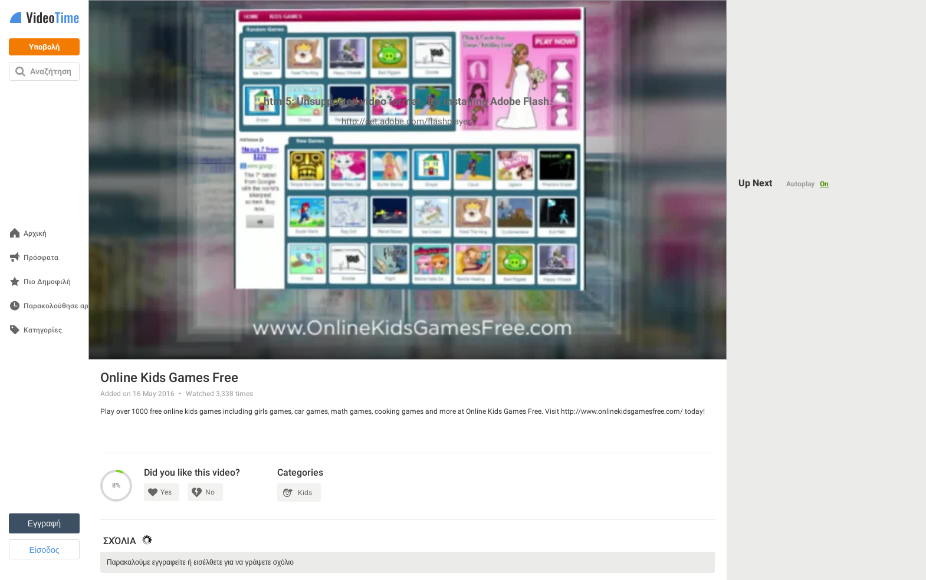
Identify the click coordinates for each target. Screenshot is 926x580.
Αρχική (35, 234)
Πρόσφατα (41, 258)
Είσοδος (44, 550)
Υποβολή (44, 46)
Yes (166, 492)
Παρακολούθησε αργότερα (68, 306)
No (210, 492)
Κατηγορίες (43, 330)
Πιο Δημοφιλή (47, 282)
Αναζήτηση (50, 71)
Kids (305, 493)
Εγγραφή (44, 523)
